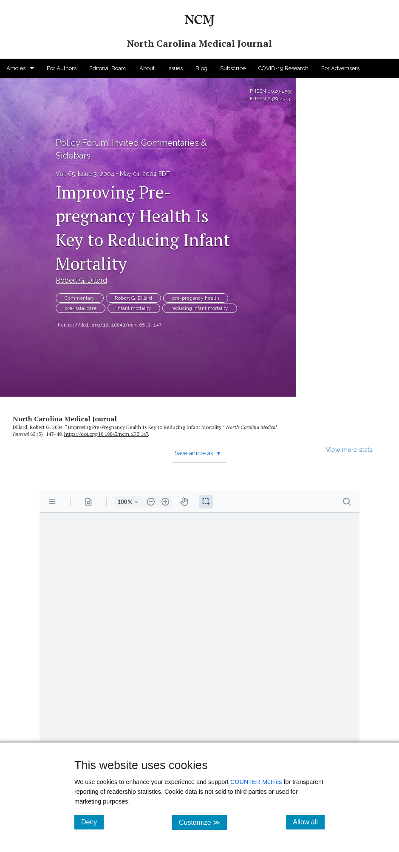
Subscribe (233, 68)
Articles (15, 68)
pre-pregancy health (195, 298)
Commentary (80, 298)
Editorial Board (108, 68)
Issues (175, 68)
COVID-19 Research (283, 68)
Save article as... (197, 453)
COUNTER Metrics (256, 781)
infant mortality (133, 308)
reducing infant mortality (199, 308)
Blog (201, 68)
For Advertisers (340, 68)
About (147, 68)
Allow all (309, 822)
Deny (92, 822)
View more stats (349, 449)
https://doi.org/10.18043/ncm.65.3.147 (109, 325)
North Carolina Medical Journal (65, 418)
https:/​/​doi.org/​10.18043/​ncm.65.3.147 (106, 433)
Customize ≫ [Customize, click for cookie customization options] (203, 822)
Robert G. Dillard (81, 280)
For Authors (61, 68)
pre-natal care (80, 308)
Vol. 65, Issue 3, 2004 (85, 173)
